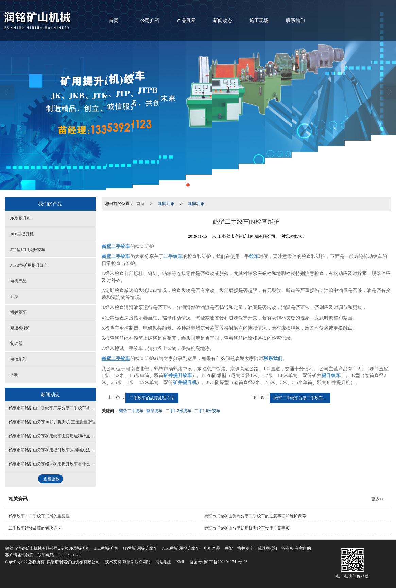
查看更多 (51, 478)
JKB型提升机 (22, 234)
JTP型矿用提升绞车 (27, 249)
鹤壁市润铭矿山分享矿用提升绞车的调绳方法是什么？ (52, 450)
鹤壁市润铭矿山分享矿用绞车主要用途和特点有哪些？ (52, 436)
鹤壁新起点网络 (136, 561)
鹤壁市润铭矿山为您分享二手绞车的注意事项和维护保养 (255, 516)
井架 (14, 296)
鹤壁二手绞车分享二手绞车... (300, 398)
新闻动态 (222, 20)
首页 (113, 20)
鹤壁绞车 (154, 410)
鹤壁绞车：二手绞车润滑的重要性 (39, 516)
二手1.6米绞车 (207, 410)
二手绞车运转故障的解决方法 (35, 528)
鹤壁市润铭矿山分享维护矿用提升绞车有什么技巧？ (52, 463)
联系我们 (295, 20)
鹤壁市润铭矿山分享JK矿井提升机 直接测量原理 (52, 422)
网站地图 (163, 561)
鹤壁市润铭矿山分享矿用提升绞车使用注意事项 (247, 528)
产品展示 (186, 20)
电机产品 (18, 281)
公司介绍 (149, 20)
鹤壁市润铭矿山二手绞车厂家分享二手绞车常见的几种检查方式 (52, 408)
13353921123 (69, 555)
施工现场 (259, 20)
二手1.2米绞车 (179, 410)
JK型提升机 (20, 218)
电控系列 (18, 359)
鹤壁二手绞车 (131, 410)
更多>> (377, 499)
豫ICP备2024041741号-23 (225, 561)
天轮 (14, 374)
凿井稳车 (18, 312)
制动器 (16, 343)
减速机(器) (19, 327)
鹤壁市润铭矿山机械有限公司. (74, 561)
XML (180, 561)
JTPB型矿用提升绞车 (29, 265)
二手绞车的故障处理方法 (152, 398)
